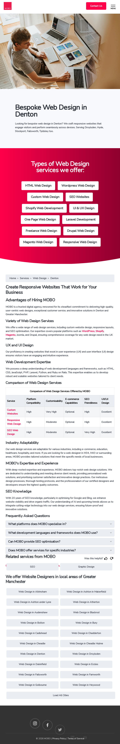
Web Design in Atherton (86, 602)
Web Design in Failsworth (32, 674)
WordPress (88, 331)
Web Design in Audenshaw (32, 612)
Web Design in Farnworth (86, 674)
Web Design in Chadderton (86, 633)
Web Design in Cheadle (32, 643)
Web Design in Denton (32, 654)
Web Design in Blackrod (86, 612)
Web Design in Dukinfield (32, 664)
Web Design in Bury (86, 623)
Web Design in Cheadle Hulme (86, 643)
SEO (32, 567)
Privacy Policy (59, 738)
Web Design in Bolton (32, 623)
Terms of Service (76, 738)
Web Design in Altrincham (32, 591)
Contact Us (96, 6)
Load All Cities (61, 695)
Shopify (100, 331)
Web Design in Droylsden (86, 654)
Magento (10, 335)
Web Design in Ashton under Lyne (32, 602)
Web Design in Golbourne (33, 685)
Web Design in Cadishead (33, 633)
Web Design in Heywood (86, 685)
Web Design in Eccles (86, 664)
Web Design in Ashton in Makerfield (86, 591)
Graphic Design (86, 567)
